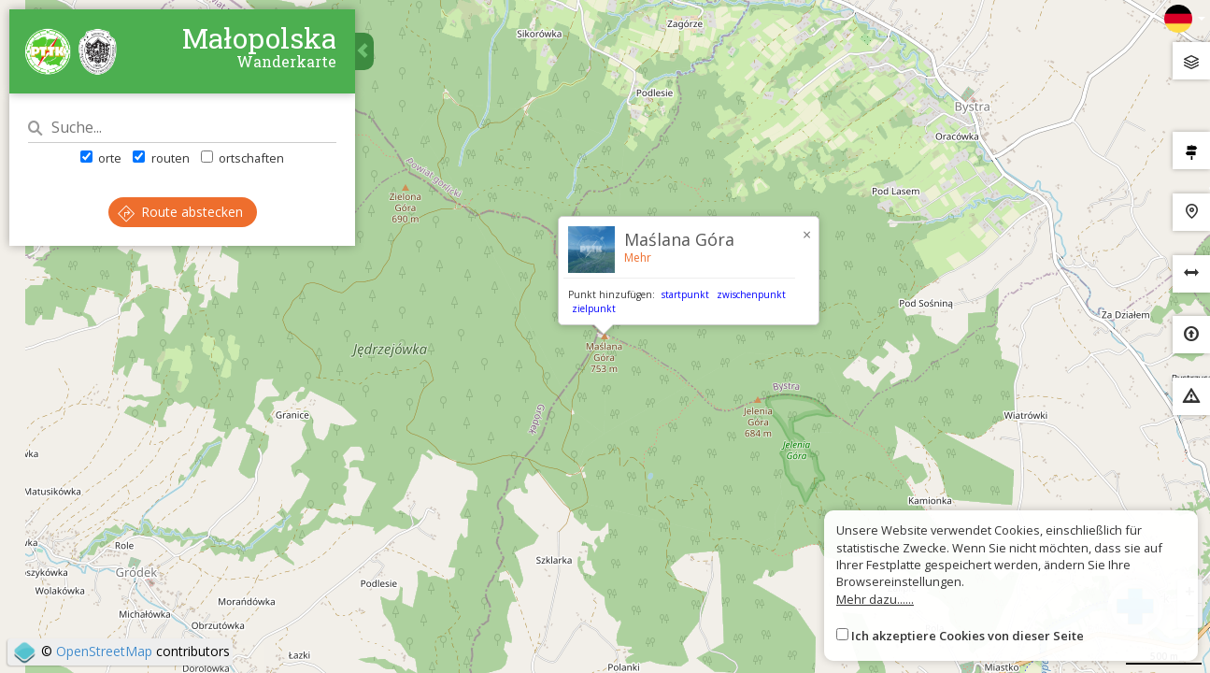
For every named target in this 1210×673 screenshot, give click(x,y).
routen (161, 158)
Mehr (637, 257)
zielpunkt (594, 308)
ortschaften (242, 158)
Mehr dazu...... (875, 599)
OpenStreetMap (104, 651)
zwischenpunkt (751, 294)
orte (100, 158)
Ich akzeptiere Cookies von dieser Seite (967, 635)
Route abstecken (180, 212)
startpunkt (685, 294)
